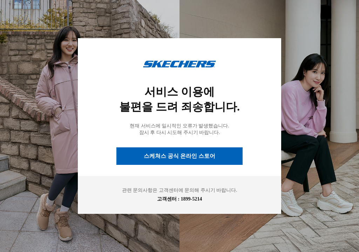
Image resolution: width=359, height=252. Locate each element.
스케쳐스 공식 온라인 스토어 (179, 156)
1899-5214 (191, 199)
